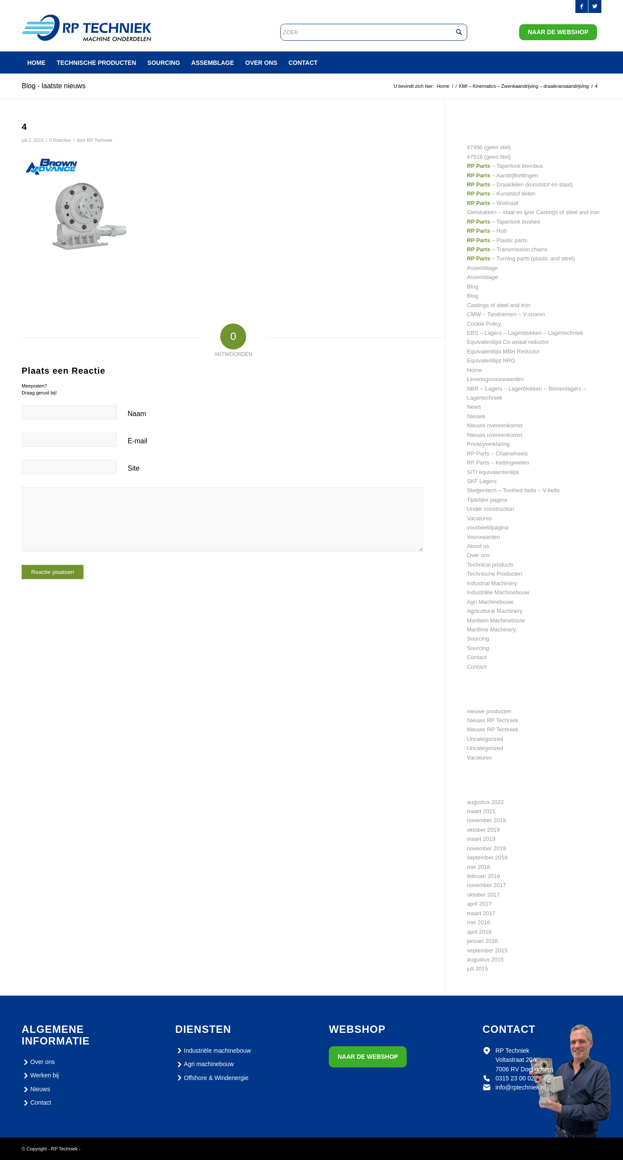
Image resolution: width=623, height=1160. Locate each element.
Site (134, 468)
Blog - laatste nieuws (54, 86)
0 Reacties (60, 140)
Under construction (490, 509)
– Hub (487, 231)
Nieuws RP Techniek (492, 720)
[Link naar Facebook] (581, 6)
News (474, 407)
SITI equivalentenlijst (493, 472)
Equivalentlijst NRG (491, 360)
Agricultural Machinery (495, 611)
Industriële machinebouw (213, 1050)
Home (474, 370)
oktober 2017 (483, 894)
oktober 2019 (483, 830)
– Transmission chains (507, 249)
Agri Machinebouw (490, 602)
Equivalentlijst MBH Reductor (503, 351)
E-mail (137, 441)
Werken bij (40, 1075)
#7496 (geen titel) (489, 147)
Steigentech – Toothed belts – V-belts (513, 490)
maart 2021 (481, 811)
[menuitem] (36, 63)
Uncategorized (485, 739)
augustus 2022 (485, 802)
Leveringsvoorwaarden (495, 379)
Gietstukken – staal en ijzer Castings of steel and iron (533, 212)
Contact (476, 657)
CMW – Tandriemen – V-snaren (506, 314)
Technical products (490, 564)
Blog (472, 286)
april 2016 (479, 932)
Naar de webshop (558, 32)
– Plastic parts (497, 240)
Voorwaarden (483, 537)
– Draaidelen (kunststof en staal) (520, 184)
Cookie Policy (484, 323)
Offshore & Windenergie (211, 1077)
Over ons (478, 555)
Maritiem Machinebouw (496, 620)
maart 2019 (481, 839)
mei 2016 (478, 922)
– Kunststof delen (501, 193)
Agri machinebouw (204, 1064)
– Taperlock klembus (505, 166)
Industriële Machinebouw (498, 592)
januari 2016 (482, 941)
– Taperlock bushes (503, 221)
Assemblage (482, 268)
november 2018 (486, 848)
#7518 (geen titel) (489, 157)
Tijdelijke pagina (487, 500)
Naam (137, 413)
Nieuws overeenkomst (494, 425)
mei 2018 (478, 867)
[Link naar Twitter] (594, 6)
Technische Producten (494, 573)
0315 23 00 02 (514, 1078)
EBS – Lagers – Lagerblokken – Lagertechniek (525, 333)
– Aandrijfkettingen (502, 175)
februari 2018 (483, 876)
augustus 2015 (485, 959)
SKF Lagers (482, 481)
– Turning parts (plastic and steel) (521, 258)
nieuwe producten (489, 711)
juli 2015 (477, 968)
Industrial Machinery (492, 583)
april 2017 (479, 903)
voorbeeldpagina (487, 527)
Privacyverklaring (488, 444)
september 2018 (487, 857)
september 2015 (487, 950)
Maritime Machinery (491, 629)
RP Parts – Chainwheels (497, 453)
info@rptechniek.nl (520, 1087)
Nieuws (476, 416)
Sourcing (478, 638)
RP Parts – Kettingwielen (498, 462)
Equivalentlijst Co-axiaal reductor (508, 342)
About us (478, 546)
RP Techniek (99, 140)
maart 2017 (481, 913)
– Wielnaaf (492, 203)
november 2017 (486, 885)
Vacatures (479, 518)
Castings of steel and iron (498, 305)
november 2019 (486, 820)
